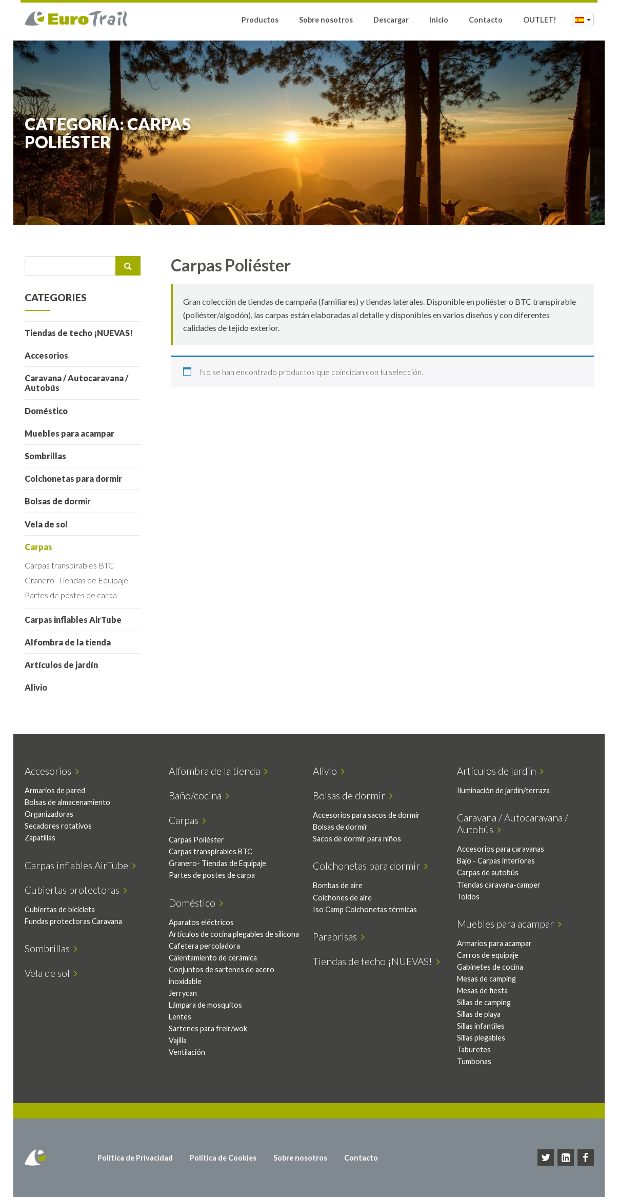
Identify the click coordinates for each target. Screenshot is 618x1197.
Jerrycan (186, 1004)
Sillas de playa (483, 1014)
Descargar (391, 21)
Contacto (486, 21)
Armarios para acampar (498, 943)
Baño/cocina (202, 795)
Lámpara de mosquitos (209, 1016)
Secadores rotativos (61, 825)
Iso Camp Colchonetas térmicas (369, 909)
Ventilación (190, 1063)
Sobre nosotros (326, 21)
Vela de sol (49, 524)
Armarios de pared (58, 790)
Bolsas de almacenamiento (71, 802)
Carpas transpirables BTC (72, 565)
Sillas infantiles (485, 1026)
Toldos (472, 896)
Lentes (183, 1028)
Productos (260, 21)
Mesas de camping (490, 978)
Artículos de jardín (65, 665)
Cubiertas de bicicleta (63, 909)
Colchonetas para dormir (77, 478)
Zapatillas (43, 837)
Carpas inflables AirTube (76, 619)
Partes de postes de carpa (74, 595)
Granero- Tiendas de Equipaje (80, 580)
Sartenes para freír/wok (211, 1040)
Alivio (39, 687)
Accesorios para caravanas (504, 849)
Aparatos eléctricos (204, 922)
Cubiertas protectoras (79, 890)
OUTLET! (539, 21)
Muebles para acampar (73, 433)
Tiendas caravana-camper (503, 884)
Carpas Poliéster (200, 839)
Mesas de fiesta (486, 990)
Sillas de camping (488, 1002)
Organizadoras (52, 814)
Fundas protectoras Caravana (77, 921)
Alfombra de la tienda (71, 642)
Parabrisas (343, 937)
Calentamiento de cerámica (216, 969)
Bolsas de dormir (61, 501)
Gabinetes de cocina (494, 967)
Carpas (42, 547)
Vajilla (181, 1052)
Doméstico (49, 411)
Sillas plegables (485, 1037)
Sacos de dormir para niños (361, 838)
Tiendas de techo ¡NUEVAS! (82, 333)
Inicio (438, 21)
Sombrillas (49, 456)
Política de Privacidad (138, 1157)
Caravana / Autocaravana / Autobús (80, 383)
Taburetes (478, 1049)
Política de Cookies (226, 1157)
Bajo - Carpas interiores (500, 860)
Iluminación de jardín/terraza (507, 790)
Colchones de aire (346, 897)
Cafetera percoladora (208, 957)
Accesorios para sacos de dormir (370, 815)
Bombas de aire (342, 885)
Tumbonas (478, 1061)
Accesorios (50, 355)
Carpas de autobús (492, 872)
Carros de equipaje (492, 955)
